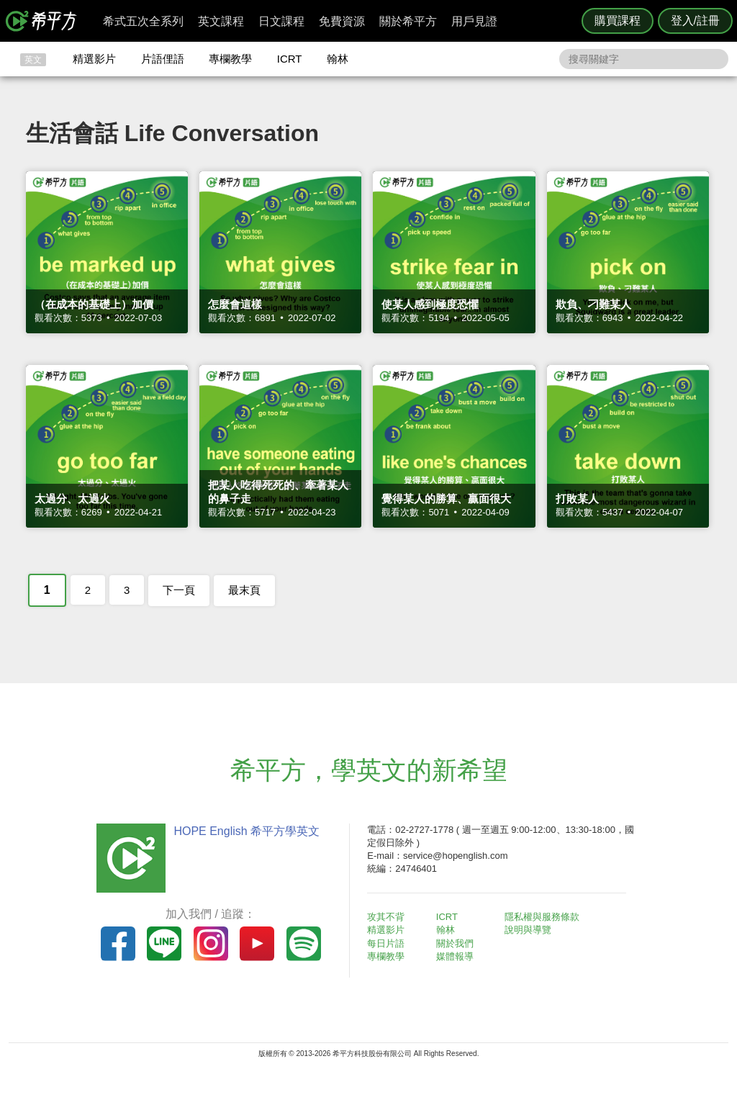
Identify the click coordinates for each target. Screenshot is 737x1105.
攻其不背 (385, 916)
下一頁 (179, 590)
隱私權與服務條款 (542, 916)
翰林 (337, 59)
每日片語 (385, 943)
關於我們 (455, 943)
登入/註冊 (695, 20)
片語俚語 (162, 59)
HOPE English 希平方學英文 (246, 831)
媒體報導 (455, 956)
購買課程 (617, 20)
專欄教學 (230, 59)
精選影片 (94, 59)
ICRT (289, 59)
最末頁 (244, 590)
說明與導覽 (528, 929)
